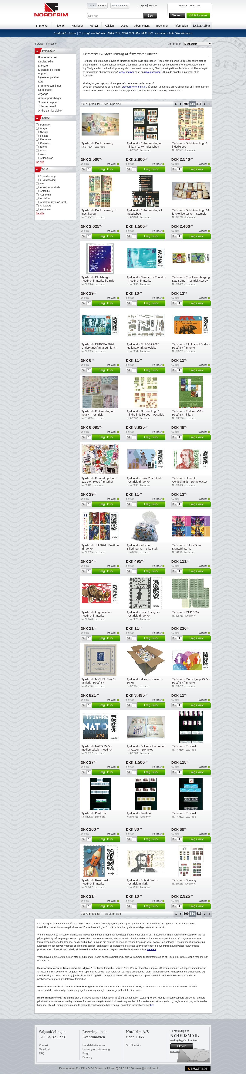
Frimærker (42, 25)
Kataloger (77, 25)
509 (186, 103)
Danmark (45, 124)
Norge (43, 128)
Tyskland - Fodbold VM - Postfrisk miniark (187, 413)
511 (198, 103)
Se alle (40, 161)
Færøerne (45, 139)
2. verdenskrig (48, 180)
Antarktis (45, 190)
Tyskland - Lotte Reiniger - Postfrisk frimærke (143, 614)
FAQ (41, 1053)
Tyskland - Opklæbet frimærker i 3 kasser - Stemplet (146, 747)
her (152, 1005)
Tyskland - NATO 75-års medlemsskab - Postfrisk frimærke (97, 749)
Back (180, 104)
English (102, 5)
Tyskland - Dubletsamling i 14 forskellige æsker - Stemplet (190, 212)
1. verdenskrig (48, 176)
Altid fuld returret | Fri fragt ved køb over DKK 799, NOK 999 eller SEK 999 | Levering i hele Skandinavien (123, 33)
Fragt (86, 1053)
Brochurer (162, 25)
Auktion (109, 25)
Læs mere (175, 1051)
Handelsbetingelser (94, 1045)
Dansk (92, 5)
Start (175, 104)
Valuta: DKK (120, 6)
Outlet (124, 25)
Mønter (94, 25)
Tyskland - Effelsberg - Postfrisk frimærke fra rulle (98, 279)
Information (181, 25)
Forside (39, 43)
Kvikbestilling (201, 25)
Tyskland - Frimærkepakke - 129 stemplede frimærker (99, 480)
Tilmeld (184, 1046)
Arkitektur (45, 198)
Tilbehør (60, 25)
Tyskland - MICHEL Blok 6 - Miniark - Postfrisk (99, 681)
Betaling (87, 1057)
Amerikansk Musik (50, 187)
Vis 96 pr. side (112, 103)
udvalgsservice (152, 72)
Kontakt (153, 5)
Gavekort (44, 1049)
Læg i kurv (109, 169)
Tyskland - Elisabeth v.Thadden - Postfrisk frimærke (146, 279)
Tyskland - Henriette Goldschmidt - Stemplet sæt (189, 480)
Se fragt (85, 163)
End (209, 104)
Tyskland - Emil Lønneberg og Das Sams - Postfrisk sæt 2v (191, 279)
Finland (44, 135)
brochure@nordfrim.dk (134, 86)
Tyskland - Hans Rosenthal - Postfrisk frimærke (144, 480)
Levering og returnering (96, 1049)
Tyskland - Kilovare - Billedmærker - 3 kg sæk (142, 547)
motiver (130, 72)
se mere (151, 949)
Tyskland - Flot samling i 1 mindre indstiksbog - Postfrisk (145, 413)
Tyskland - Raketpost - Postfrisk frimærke (96, 881)
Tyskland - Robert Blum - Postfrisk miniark (142, 881)
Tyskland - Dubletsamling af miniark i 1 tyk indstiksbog (144, 145)
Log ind (143, 5)
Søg (151, 15)
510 (192, 103)
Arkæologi (45, 205)
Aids (42, 183)
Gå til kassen (199, 15)
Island (43, 146)
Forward (204, 104)
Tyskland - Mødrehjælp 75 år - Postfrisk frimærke (191, 681)
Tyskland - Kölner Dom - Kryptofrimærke (187, 547)
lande (122, 72)
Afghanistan (46, 157)
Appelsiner (46, 194)
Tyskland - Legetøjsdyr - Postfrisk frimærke (97, 614)
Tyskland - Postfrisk (184, 746)
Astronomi (45, 209)
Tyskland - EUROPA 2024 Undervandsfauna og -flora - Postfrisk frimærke (99, 348)
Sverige (44, 132)
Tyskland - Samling (184, 880)
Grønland (45, 143)
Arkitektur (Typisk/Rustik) (53, 202)
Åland (43, 150)
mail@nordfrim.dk (147, 1068)
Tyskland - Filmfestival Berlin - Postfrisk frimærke (191, 346)
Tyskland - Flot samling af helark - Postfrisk (98, 413)
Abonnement (141, 25)
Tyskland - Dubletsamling (97, 143)
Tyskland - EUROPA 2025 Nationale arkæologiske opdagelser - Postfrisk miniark (145, 348)
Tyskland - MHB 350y (185, 612)
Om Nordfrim (133, 1045)
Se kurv (178, 15)
